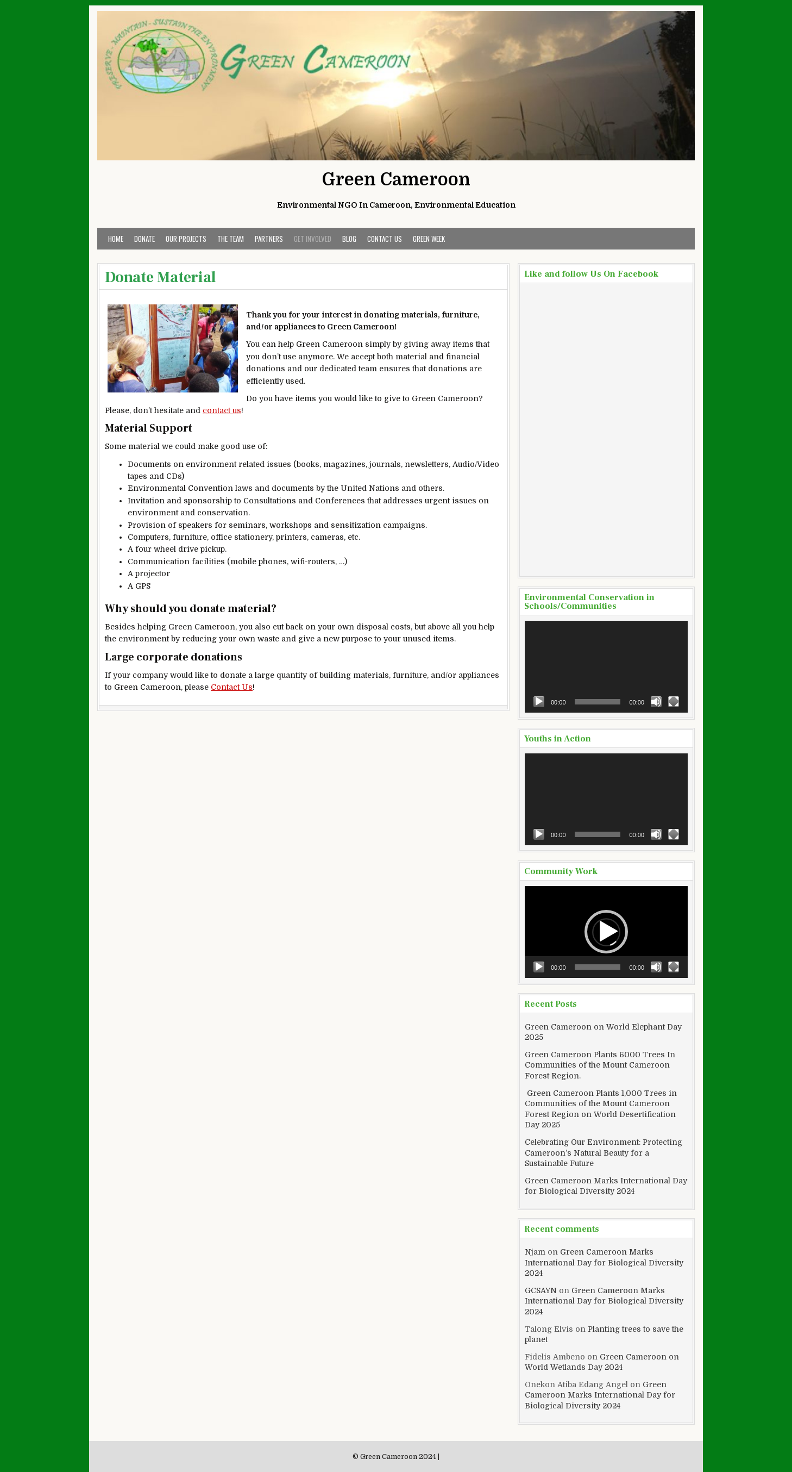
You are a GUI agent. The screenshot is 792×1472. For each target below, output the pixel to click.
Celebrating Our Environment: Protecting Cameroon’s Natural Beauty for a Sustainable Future (603, 1153)
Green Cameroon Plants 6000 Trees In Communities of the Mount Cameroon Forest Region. (600, 1065)
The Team (230, 238)
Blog (349, 238)
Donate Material (160, 277)
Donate (144, 238)
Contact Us (384, 238)
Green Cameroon (396, 180)
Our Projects (186, 238)
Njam (535, 1252)
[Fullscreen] (673, 701)
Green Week (429, 238)
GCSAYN (541, 1290)
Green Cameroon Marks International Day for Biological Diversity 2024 (604, 1262)
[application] (606, 667)
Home (115, 238)
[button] (606, 931)
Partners (269, 238)
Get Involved (312, 238)
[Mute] (656, 701)
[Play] (538, 701)
